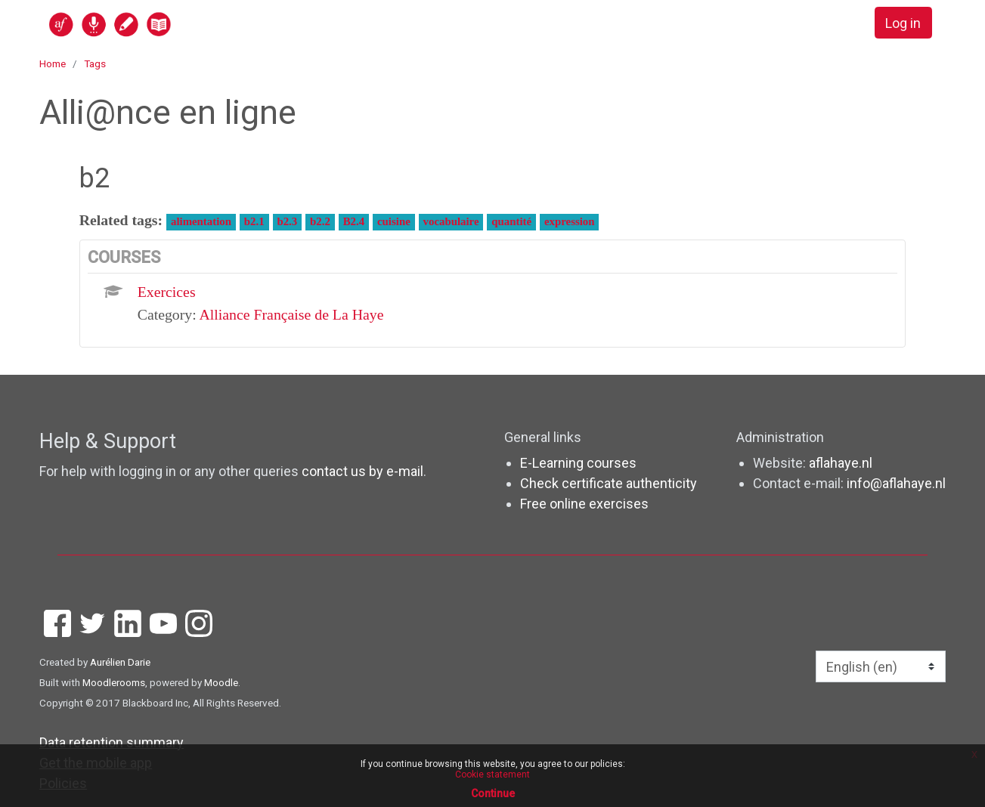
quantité (511, 221)
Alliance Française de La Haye (292, 314)
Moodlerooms (113, 682)
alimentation (201, 221)
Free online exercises (584, 504)
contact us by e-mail (362, 471)
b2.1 (254, 221)
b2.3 (287, 221)
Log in (903, 23)
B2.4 (353, 221)
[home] (168, 24)
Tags (95, 63)
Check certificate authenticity (608, 483)
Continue (493, 793)
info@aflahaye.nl (896, 483)
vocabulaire (451, 221)
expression (569, 221)
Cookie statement (492, 774)
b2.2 (320, 221)
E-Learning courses (578, 463)
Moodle (221, 682)
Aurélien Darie (120, 662)
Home (52, 63)
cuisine (393, 221)
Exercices (167, 291)
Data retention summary (111, 742)
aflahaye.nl (840, 463)
